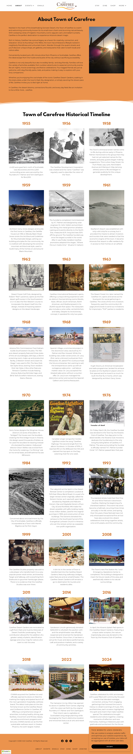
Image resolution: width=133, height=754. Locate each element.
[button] (29, 5)
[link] (66, 5)
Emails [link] (41, 6)
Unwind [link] (83, 749)
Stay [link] (97, 6)
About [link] (18, 6)
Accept (110, 746)
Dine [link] (105, 6)
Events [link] (47, 749)
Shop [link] (113, 6)
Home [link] (9, 6)
